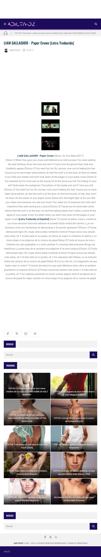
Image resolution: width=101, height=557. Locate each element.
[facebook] (8, 333)
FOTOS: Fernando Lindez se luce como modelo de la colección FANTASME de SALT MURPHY (56, 33)
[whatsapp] (26, 333)
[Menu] (5, 24)
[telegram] (35, 333)
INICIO (7, 551)
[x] (17, 333)
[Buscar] (95, 24)
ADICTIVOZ (12, 50)
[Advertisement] (50, 10)
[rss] (55, 537)
